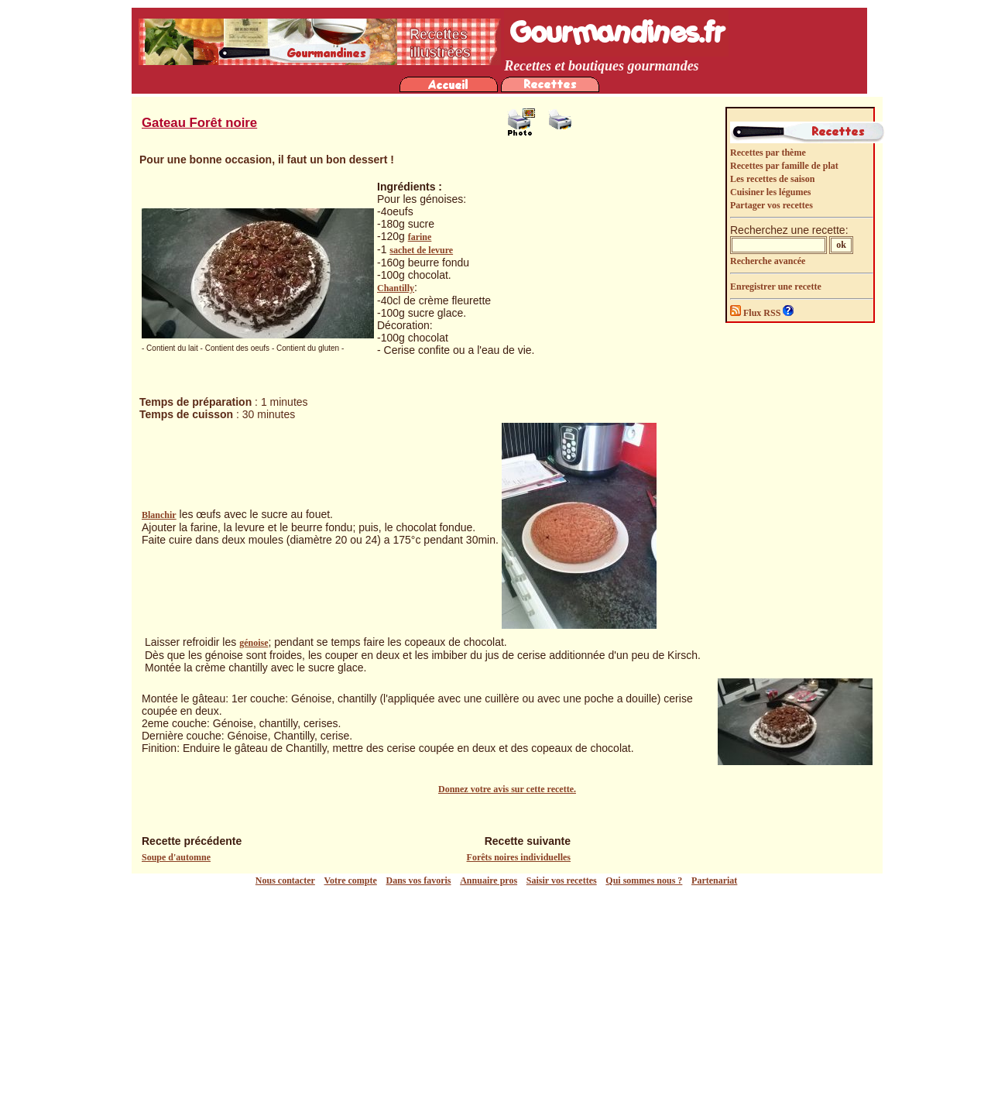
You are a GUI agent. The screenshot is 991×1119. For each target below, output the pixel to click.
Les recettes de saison (772, 178)
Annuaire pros (488, 880)
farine (420, 237)
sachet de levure (421, 250)
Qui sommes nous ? (643, 880)
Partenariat (714, 880)
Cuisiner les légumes (770, 192)
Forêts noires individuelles (519, 857)
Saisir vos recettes (561, 880)
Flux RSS (756, 312)
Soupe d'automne (176, 857)
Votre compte (350, 880)
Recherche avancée (767, 261)
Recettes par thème (768, 152)
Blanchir (159, 515)
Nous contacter (285, 880)
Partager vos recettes (771, 205)
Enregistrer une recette (775, 286)
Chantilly (395, 288)
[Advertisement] (499, 1002)
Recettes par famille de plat (784, 165)
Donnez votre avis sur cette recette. (507, 789)
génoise (253, 642)
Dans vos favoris (418, 880)
